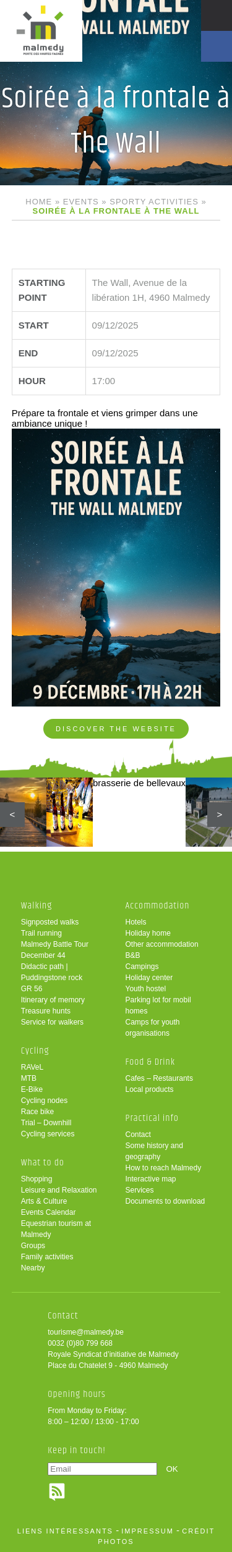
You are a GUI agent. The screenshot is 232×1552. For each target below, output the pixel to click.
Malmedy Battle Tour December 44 (54, 950)
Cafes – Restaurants (159, 1078)
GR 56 (32, 988)
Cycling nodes (44, 1100)
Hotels (136, 922)
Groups (33, 1245)
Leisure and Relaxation (59, 1190)
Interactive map (151, 1179)
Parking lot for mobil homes (158, 1005)
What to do (42, 1162)
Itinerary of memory (53, 1000)
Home (38, 201)
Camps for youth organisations (153, 1028)
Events (81, 201)
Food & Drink (151, 1062)
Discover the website (116, 728)
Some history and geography (154, 1151)
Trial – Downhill (46, 1122)
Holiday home (148, 933)
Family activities (47, 1256)
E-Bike (32, 1089)
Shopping (37, 1179)
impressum (147, 1531)
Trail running (41, 933)
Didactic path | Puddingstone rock (51, 972)
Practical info (152, 1118)
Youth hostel (146, 988)
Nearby (33, 1268)
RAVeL (32, 1067)
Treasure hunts (46, 1011)
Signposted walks (50, 922)
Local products (150, 1089)
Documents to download (165, 1201)
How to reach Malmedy (164, 1168)
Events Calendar (48, 1212)
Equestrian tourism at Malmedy (56, 1229)
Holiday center (149, 977)
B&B (133, 955)
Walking (37, 905)
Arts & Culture (44, 1201)
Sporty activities (154, 201)
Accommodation (158, 905)
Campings (142, 966)
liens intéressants (65, 1531)
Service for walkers (52, 1022)
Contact (138, 1134)
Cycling (35, 1051)
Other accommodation (162, 944)
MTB (29, 1078)
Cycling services (48, 1134)
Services (140, 1190)
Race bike (37, 1111)
